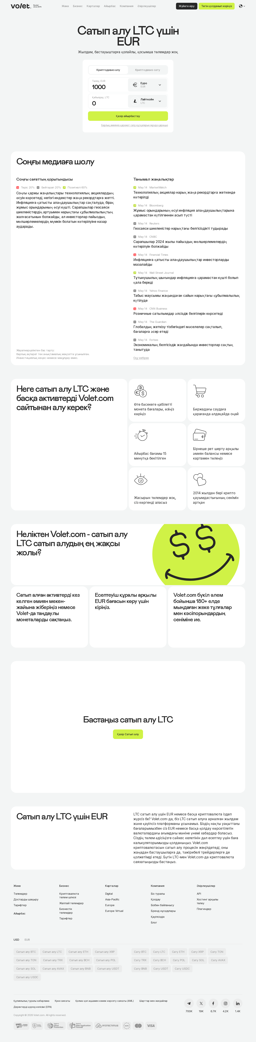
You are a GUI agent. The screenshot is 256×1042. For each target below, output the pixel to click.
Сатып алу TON (26, 960)
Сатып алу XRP (105, 951)
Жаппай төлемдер (71, 903)
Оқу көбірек (141, 358)
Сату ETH (178, 951)
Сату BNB (140, 968)
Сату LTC (159, 951)
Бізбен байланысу (162, 905)
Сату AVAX (218, 960)
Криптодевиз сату (147, 70)
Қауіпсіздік (157, 916)
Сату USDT (160, 968)
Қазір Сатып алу (128, 734)
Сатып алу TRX (53, 960)
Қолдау (155, 899)
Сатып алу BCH (79, 960)
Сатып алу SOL (26, 968)
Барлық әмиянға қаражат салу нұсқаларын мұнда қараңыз (134, 125)
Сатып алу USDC (27, 977)
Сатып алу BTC (26, 951)
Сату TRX (140, 960)
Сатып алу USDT (108, 968)
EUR (27, 939)
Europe (109, 905)
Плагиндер (204, 909)
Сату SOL (198, 960)
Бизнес (64, 885)
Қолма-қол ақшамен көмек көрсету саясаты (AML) (104, 1000)
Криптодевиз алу (108, 70)
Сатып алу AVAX (53, 968)
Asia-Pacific (112, 899)
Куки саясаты (62, 1000)
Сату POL (179, 960)
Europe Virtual (114, 911)
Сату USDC (182, 968)
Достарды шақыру (26, 899)
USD (16, 939)
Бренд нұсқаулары (163, 911)
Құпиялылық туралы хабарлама (31, 1000)
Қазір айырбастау (128, 116)
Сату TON (216, 951)
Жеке (17, 885)
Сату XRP (197, 951)
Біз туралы (158, 893)
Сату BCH (159, 960)
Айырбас (19, 913)
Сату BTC (140, 951)
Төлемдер (20, 893)
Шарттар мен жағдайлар (153, 1000)
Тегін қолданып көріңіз (216, 6)
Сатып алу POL (106, 960)
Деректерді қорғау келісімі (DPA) (33, 1006)
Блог (154, 922)
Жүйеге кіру (187, 6)
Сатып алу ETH (78, 951)
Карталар (111, 885)
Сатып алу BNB (81, 968)
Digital (109, 893)
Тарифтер (20, 905)
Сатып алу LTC (52, 951)
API (199, 893)
